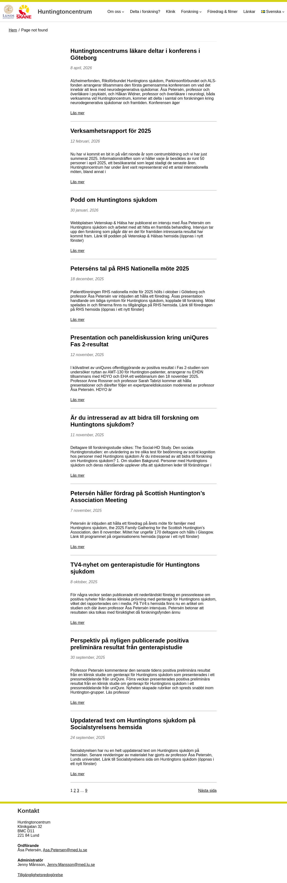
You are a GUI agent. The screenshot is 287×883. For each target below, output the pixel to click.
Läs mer (77, 113)
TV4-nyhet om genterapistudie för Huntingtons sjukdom (135, 568)
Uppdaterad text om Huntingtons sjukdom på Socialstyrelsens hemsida (132, 723)
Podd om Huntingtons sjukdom (113, 199)
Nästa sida (207, 790)
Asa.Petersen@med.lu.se (65, 850)
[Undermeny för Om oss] (123, 11)
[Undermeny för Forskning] (200, 11)
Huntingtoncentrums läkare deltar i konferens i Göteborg (135, 54)
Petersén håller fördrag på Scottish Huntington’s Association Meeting (137, 496)
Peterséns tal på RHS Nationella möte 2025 (129, 268)
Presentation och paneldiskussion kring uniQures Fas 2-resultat (139, 341)
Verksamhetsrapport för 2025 (110, 130)
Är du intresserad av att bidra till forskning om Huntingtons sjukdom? (134, 421)
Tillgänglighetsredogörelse (40, 875)
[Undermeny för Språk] (283, 11)
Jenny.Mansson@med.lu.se (71, 865)
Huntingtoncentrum (65, 11)
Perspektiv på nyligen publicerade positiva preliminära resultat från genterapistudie (129, 643)
